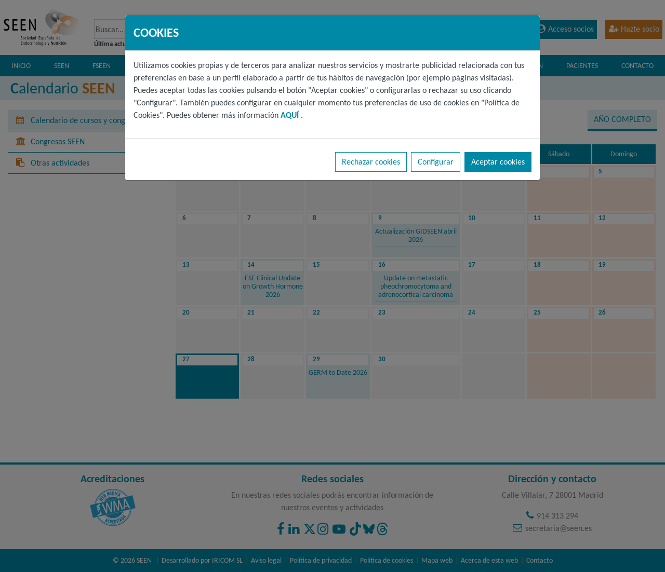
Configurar (436, 162)
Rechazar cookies (371, 162)
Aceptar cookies (498, 162)
